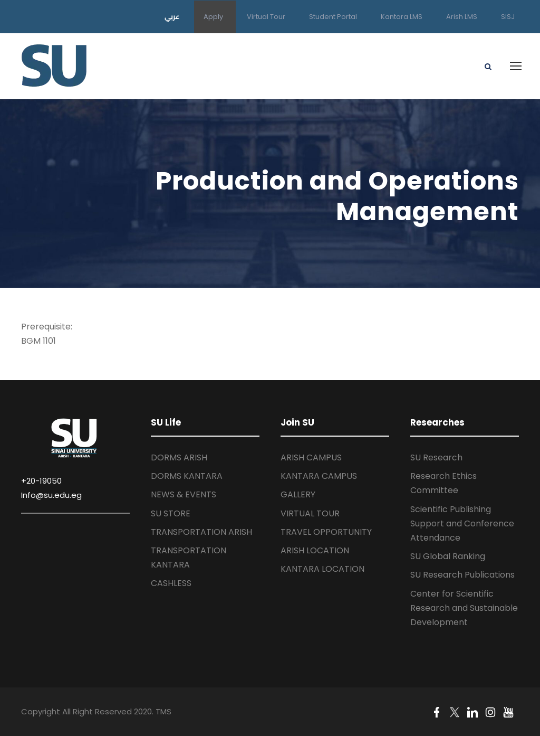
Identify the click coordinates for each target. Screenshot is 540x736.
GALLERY (298, 494)
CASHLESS (171, 583)
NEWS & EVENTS (183, 494)
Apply (213, 17)
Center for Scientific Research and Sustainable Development (464, 608)
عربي (172, 16)
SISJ (508, 17)
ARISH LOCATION (315, 550)
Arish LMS (461, 17)
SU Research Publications (462, 575)
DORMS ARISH (179, 457)
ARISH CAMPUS (311, 457)
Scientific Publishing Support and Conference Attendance (462, 523)
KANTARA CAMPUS (319, 476)
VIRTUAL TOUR (310, 513)
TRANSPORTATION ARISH (201, 532)
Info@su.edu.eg (51, 495)
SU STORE (170, 513)
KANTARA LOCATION (322, 569)
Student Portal (333, 17)
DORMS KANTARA (187, 476)
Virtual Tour (266, 17)
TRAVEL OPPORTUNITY (326, 532)
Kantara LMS (401, 17)
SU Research (436, 457)
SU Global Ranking (447, 556)
